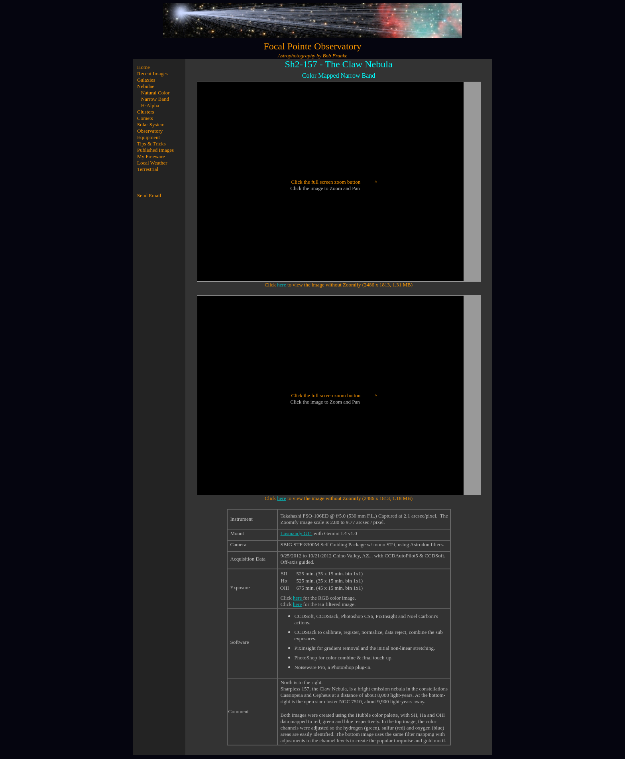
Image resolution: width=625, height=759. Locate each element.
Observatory (150, 131)
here (281, 285)
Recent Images (152, 73)
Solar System (151, 124)
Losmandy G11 (296, 533)
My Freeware (151, 156)
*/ (330, 175)
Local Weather (152, 163)
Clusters (145, 112)
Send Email (149, 195)
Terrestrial (147, 169)
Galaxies (146, 80)
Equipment (148, 137)
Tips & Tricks (151, 144)
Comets (145, 118)
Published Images (155, 150)
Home (143, 67)
